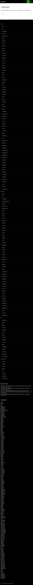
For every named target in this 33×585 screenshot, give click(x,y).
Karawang (4, 92)
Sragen (3, 293)
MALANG (3, 261)
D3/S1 (2, 24)
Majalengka (4, 113)
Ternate (3, 186)
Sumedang (4, 174)
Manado (4, 123)
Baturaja (4, 41)
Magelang (4, 111)
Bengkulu (4, 45)
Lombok (3, 106)
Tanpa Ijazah (3, 359)
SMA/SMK (2, 191)
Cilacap (3, 223)
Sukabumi (4, 172)
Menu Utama (31, 1)
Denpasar (4, 70)
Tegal (3, 184)
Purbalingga (4, 152)
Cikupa (3, 60)
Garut (3, 75)
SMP (1, 317)
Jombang (4, 89)
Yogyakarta (4, 189)
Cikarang (4, 58)
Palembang (4, 135)
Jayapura (4, 87)
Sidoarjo (4, 162)
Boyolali (4, 55)
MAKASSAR (4, 259)
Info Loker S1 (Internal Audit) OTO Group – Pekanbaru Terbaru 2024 (14, 390)
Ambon (2, 403)
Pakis (3, 371)
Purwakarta (4, 155)
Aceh (3, 26)
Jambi (3, 84)
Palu (3, 138)
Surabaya (4, 177)
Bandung (4, 33)
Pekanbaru (4, 145)
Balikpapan (4, 31)
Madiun (3, 109)
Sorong (3, 167)
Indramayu (4, 79)
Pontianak (4, 147)
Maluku (3, 121)
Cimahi (3, 65)
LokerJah (3, 1)
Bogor (3, 50)
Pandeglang (4, 140)
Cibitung (2, 436)
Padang (3, 133)
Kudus (3, 96)
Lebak (3, 104)
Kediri (3, 247)
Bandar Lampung (5, 201)
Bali (3, 28)
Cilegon (3, 62)
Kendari (3, 94)
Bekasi (3, 43)
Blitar (3, 48)
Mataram (4, 126)
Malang (3, 118)
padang (2, 511)
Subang (3, 169)
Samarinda (4, 157)
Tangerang (4, 181)
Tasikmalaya (4, 308)
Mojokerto (4, 130)
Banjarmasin (4, 36)
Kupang (3, 99)
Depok (3, 72)
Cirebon (3, 67)
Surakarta (4, 179)
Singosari (4, 164)
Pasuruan (4, 143)
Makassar (4, 116)
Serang (3, 288)
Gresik (3, 77)
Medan (3, 128)
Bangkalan (4, 206)
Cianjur (3, 218)
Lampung (4, 101)
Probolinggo (5, 150)
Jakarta (3, 82)
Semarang (4, 160)
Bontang (4, 53)
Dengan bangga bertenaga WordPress (7, 583)
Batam (3, 38)
